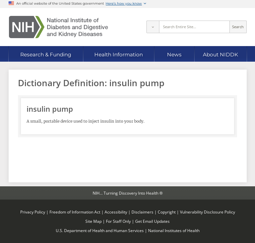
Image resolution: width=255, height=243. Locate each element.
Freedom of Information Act (74, 211)
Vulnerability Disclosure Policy (207, 211)
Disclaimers (142, 211)
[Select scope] (152, 27)
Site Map (93, 221)
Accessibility (116, 211)
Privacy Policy (32, 211)
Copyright (167, 211)
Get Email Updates (152, 221)
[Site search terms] (194, 27)
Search (238, 27)
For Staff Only (118, 221)
